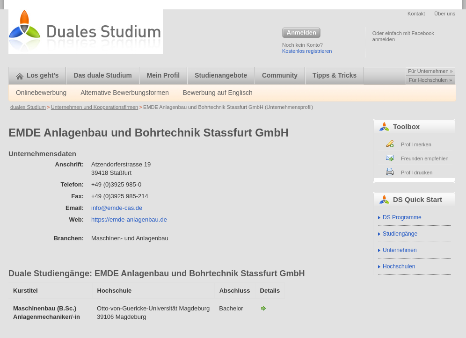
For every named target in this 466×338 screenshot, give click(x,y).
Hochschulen (399, 266)
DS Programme (402, 217)
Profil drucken (416, 172)
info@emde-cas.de (116, 207)
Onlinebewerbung (41, 92)
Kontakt (416, 13)
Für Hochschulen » (430, 80)
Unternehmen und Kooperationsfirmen (94, 107)
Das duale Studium (102, 75)
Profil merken (416, 144)
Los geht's (37, 75)
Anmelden (301, 33)
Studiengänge (400, 233)
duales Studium (28, 107)
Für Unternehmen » (430, 71)
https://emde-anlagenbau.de (129, 219)
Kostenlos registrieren (307, 51)
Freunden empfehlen (425, 158)
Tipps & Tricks (335, 75)
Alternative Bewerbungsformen (124, 92)
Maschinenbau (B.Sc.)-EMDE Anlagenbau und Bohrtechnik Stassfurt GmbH (263, 308)
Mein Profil (163, 75)
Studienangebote (221, 75)
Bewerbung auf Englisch (218, 92)
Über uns (444, 13)
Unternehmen (400, 250)
